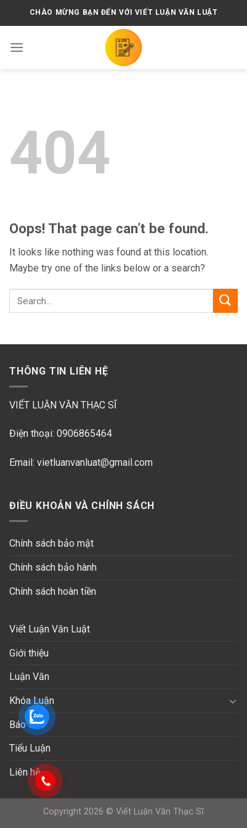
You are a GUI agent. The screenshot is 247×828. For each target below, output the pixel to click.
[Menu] (16, 47)
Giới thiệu (29, 653)
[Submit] (225, 301)
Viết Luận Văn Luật (49, 629)
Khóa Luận (31, 700)
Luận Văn (29, 676)
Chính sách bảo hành (53, 567)
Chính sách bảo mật (51, 543)
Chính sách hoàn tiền (52, 591)
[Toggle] (233, 700)
